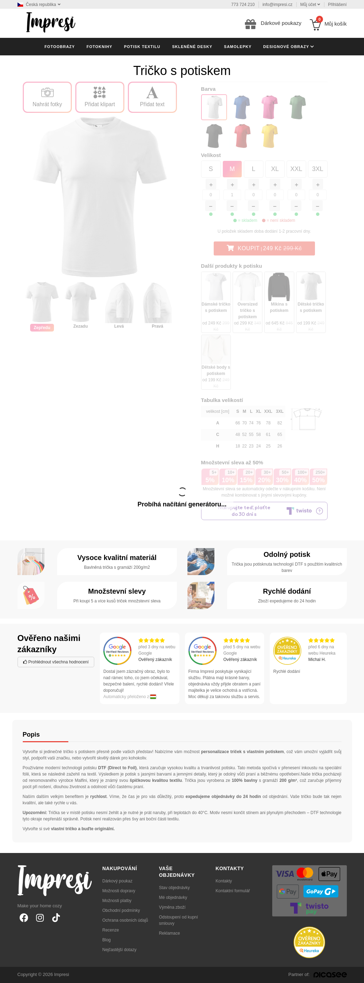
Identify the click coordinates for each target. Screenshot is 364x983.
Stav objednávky (174, 887)
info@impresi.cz (277, 4)
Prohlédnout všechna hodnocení (56, 662)
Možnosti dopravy (118, 890)
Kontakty (223, 881)
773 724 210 (243, 4)
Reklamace (169, 933)
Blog (106, 939)
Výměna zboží (172, 907)
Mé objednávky (173, 897)
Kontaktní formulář (232, 890)
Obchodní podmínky (121, 910)
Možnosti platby (116, 900)
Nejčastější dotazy (119, 949)
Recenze (110, 930)
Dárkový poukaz (117, 881)
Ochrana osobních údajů (125, 920)
